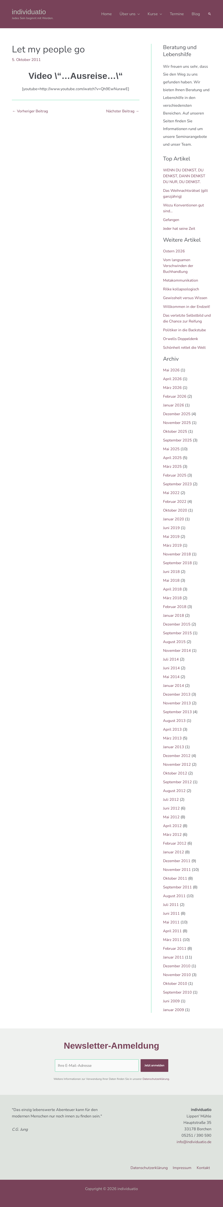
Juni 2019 (171, 533)
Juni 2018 (171, 577)
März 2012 (172, 840)
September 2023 (178, 489)
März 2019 (172, 551)
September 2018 (178, 568)
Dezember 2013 (177, 700)
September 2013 (178, 717)
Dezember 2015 (177, 630)
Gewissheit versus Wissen (186, 297)
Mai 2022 (171, 498)
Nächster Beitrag (121, 111)
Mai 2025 (171, 454)
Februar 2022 (175, 507)
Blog (196, 14)
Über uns (128, 14)
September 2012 (178, 787)
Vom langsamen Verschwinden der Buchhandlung (179, 265)
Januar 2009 (173, 1015)
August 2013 (174, 726)
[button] (209, 14)
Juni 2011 (171, 919)
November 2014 (177, 656)
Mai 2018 (171, 586)
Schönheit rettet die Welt (185, 353)
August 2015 (174, 647)
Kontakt (204, 1167)
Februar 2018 (175, 612)
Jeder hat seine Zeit (180, 228)
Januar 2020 (173, 525)
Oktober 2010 (175, 989)
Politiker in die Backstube (185, 335)
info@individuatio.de (193, 1141)
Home (106, 14)
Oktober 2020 (175, 516)
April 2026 (172, 384)
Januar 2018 (173, 621)
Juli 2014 (171, 665)
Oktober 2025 (175, 437)
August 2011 (174, 901)
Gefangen (171, 219)
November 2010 (177, 980)
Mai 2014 (171, 682)
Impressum (184, 1167)
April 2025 (172, 463)
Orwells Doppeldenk (181, 344)
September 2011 (178, 893)
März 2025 (172, 472)
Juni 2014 (171, 674)
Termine (177, 14)
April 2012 (172, 831)
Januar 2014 (173, 691)
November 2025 (177, 428)
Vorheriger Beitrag (31, 111)
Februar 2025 (175, 481)
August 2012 (174, 796)
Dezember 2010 (177, 971)
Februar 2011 (175, 954)
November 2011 (177, 875)
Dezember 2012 (177, 761)
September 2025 (178, 446)
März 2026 (172, 393)
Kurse (153, 14)
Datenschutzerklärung (156, 1079)
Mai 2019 (171, 542)
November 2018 (177, 560)
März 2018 (172, 603)
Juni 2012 (171, 814)
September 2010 (178, 998)
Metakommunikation (181, 280)
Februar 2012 (175, 849)
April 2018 (172, 595)
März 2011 (172, 945)
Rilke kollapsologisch (181, 289)
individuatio (29, 12)
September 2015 (178, 638)
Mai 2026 (171, 376)
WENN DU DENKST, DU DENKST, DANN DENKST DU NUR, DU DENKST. (185, 175)
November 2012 (177, 770)
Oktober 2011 (175, 884)
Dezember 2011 (177, 866)
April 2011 (172, 936)
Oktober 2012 (175, 779)
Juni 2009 (171, 1007)
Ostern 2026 (174, 251)
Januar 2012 (173, 858)
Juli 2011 (171, 910)
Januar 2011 (173, 963)
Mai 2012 (171, 823)
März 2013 (172, 744)
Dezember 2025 (177, 419)
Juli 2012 (171, 805)
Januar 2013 (173, 752)
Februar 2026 (175, 402)
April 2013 (172, 735)
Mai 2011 (171, 928)
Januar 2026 (173, 411)
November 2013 (177, 709)
